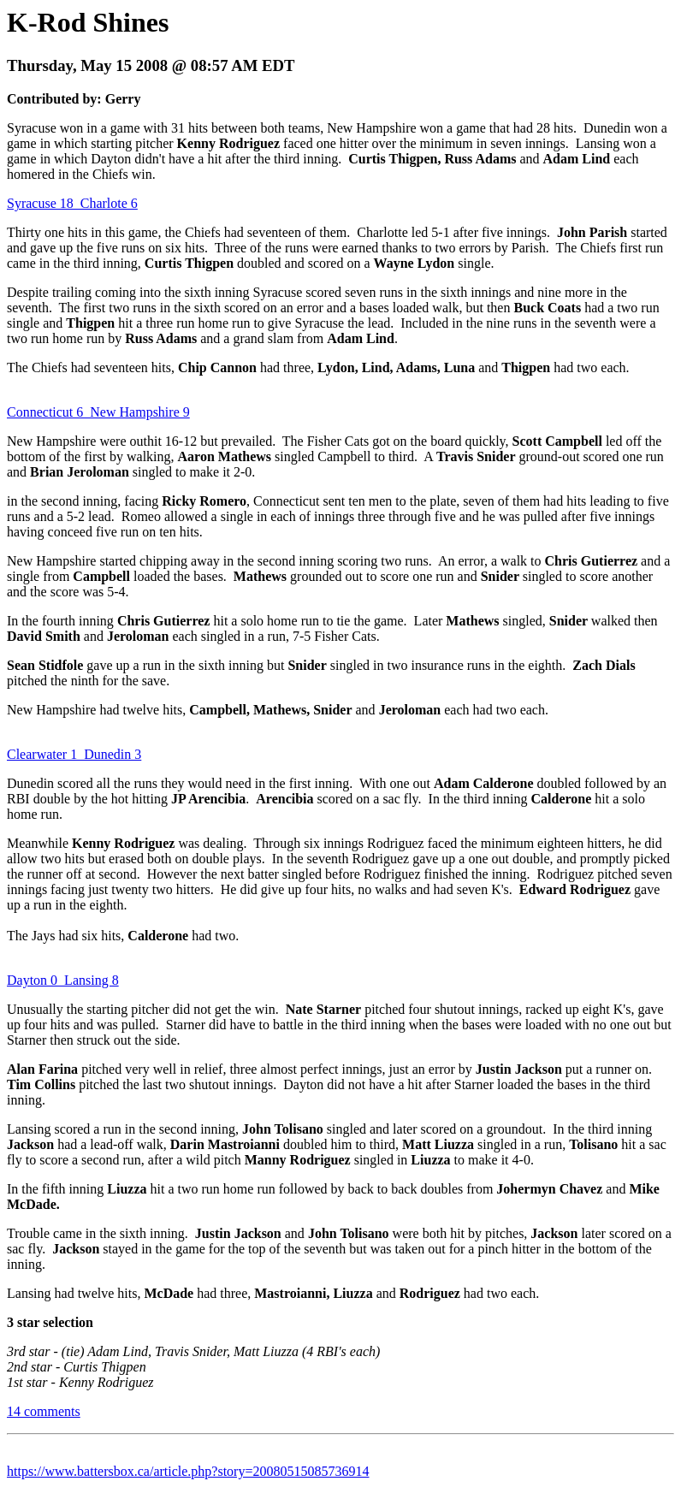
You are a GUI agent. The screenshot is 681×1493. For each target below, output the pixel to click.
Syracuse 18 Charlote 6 (72, 203)
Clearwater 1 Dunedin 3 (74, 754)
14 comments (43, 1411)
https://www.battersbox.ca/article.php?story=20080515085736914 (188, 1471)
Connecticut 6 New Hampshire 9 (98, 412)
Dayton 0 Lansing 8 (63, 980)
